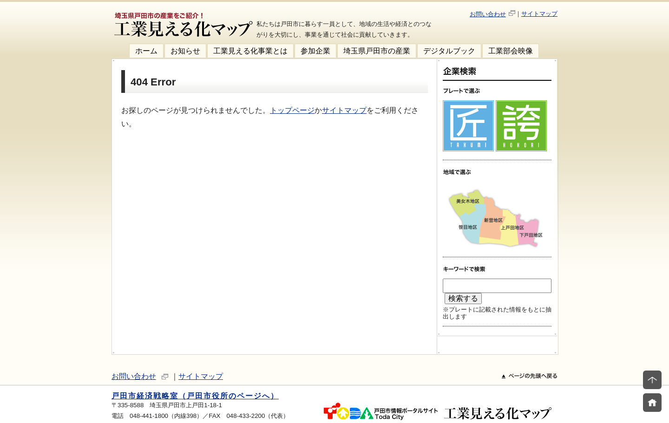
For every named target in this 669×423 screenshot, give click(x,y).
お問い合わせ (488, 14)
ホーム (146, 51)
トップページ (292, 110)
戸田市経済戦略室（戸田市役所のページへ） (195, 396)
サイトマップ (539, 13)
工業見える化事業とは (250, 51)
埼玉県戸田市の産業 (376, 51)
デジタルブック (449, 51)
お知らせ (185, 51)
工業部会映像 (510, 51)
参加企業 (315, 51)
